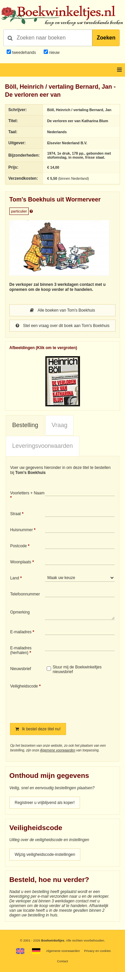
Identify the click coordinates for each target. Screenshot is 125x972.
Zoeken (106, 37)
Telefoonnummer (25, 594)
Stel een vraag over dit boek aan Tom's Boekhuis (63, 325)
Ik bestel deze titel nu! (37, 729)
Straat (15, 513)
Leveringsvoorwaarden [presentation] (42, 445)
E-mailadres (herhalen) (20, 650)
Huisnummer (21, 530)
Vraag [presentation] (59, 425)
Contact (62, 961)
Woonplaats (20, 562)
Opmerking (20, 612)
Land (14, 578)
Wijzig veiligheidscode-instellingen (45, 854)
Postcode (18, 546)
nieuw (54, 52)
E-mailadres (20, 632)
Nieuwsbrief (20, 668)
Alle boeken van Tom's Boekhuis (62, 310)
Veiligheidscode (24, 686)
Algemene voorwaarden (57, 750)
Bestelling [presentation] (25, 425)
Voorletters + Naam (27, 493)
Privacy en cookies (97, 951)
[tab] (25, 425)
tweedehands (24, 52)
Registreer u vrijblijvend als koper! (45, 802)
